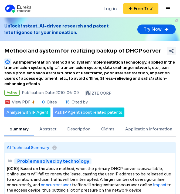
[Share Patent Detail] (171, 51)
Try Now (156, 29)
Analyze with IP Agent (27, 112)
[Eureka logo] (17, 9)
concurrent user (56, 184)
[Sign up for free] (140, 8)
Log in (110, 9)
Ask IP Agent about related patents (88, 112)
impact (160, 184)
